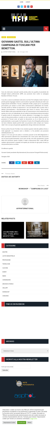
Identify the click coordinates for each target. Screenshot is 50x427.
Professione (11, 37)
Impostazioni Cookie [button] (9, 422)
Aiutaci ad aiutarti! (10, 177)
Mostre (4, 252)
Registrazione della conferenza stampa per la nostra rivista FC (36, 234)
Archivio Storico (7, 284)
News (3, 37)
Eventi (4, 272)
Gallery (5, 288)
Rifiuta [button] (29, 422)
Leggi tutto (33, 419)
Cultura (5, 268)
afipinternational (9, 52)
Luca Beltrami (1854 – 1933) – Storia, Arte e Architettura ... (11, 234)
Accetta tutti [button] (21, 422)
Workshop (5, 292)
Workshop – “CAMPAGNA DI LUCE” (34, 189)
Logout (28, 2)
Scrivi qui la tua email (7, 367)
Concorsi (5, 296)
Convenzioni (6, 280)
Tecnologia (6, 264)
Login (21, 2)
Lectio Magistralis (8, 256)
